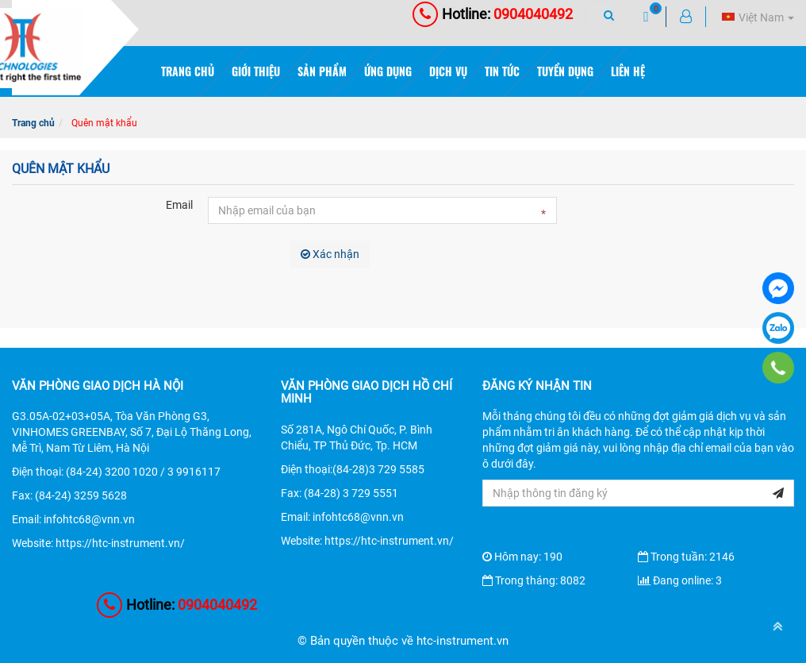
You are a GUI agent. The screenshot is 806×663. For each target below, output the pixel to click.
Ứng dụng (388, 71)
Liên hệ (628, 71)
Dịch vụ (448, 71)
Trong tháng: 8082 (533, 580)
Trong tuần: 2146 (686, 556)
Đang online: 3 (680, 580)
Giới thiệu (256, 71)
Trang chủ (187, 71)
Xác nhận (330, 254)
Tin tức (502, 71)
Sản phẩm (322, 71)
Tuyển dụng (565, 71)
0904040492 (493, 14)
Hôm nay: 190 (522, 556)
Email (179, 205)
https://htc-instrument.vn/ (120, 543)
